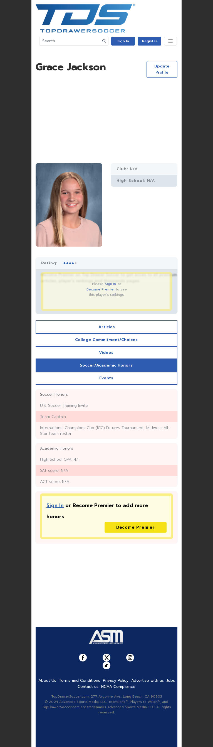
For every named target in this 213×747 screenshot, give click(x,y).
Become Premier (100, 289)
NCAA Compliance (118, 687)
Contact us (88, 687)
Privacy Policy (115, 680)
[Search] (69, 41)
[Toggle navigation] (170, 41)
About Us (47, 680)
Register (149, 41)
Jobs (171, 680)
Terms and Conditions (79, 680)
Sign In (123, 41)
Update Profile (161, 69)
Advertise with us (147, 680)
